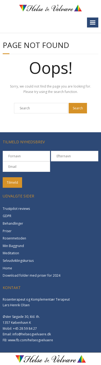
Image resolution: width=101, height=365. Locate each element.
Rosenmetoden (14, 238)
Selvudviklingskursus (18, 260)
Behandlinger (13, 223)
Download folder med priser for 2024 (31, 275)
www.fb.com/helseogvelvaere (30, 340)
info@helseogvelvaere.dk (31, 334)
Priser (7, 231)
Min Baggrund (13, 246)
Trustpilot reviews (16, 208)
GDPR (7, 216)
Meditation (11, 253)
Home (7, 268)
